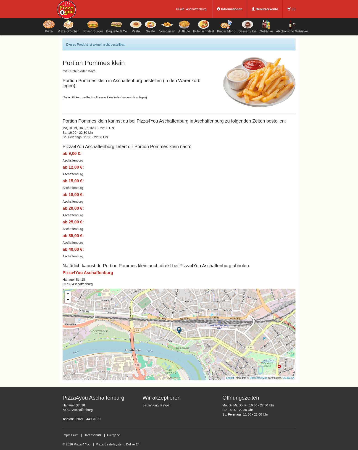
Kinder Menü (226, 26)
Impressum (70, 435)
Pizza (49, 26)
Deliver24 (133, 444)
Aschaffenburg (196, 9)
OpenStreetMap (258, 378)
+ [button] (68, 294)
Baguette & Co (116, 26)
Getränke (266, 26)
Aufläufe (184, 26)
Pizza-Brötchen (68, 26)
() (291, 9)
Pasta (136, 26)
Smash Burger (93, 26)
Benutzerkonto (265, 9)
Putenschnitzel (203, 26)
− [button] (68, 300)
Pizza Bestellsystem (110, 444)
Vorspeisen (167, 26)
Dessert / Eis (247, 26)
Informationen (229, 9)
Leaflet (230, 378)
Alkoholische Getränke (292, 26)
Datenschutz (92, 435)
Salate (150, 26)
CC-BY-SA (288, 378)
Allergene (113, 435)
